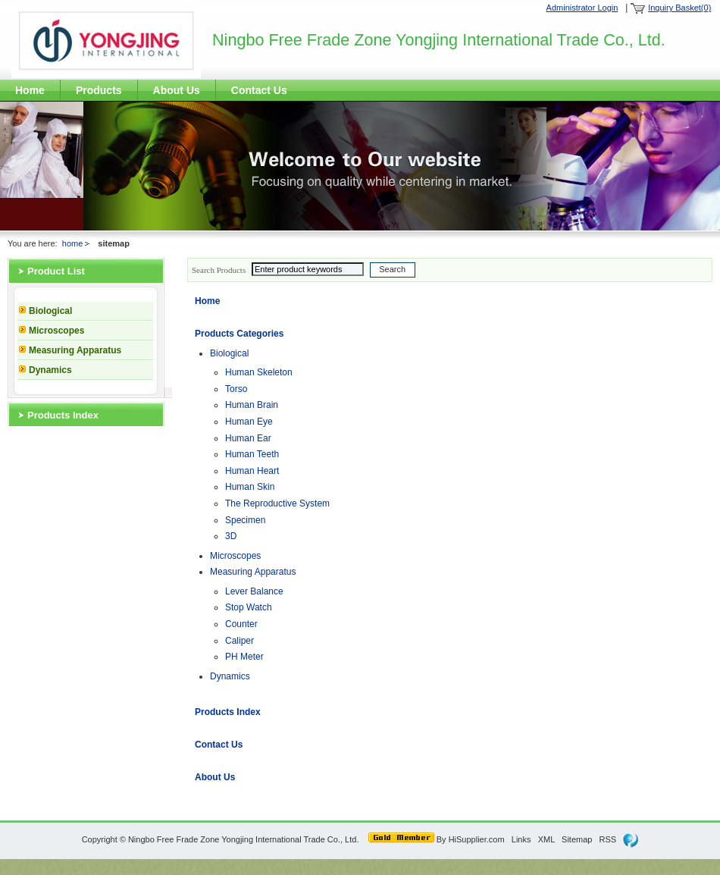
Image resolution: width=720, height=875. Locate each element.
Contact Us (259, 90)
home (72, 243)
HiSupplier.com (477, 839)
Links (521, 839)
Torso (236, 389)
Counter (241, 624)
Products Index (63, 415)
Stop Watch (248, 607)
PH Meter (244, 656)
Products (99, 90)
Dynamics (50, 370)
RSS (608, 839)
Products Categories (239, 333)
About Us (176, 90)
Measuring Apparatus (75, 350)
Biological (50, 311)
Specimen (245, 520)
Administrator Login (582, 7)
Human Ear (248, 438)
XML (546, 839)
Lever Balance (254, 591)
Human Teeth (252, 454)
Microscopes (56, 330)
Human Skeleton (259, 372)
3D (230, 536)
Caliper (239, 640)
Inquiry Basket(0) (679, 7)
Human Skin (249, 486)
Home (30, 90)
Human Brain (251, 405)
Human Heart (252, 471)
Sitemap (577, 839)
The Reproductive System (277, 503)
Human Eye (249, 421)
